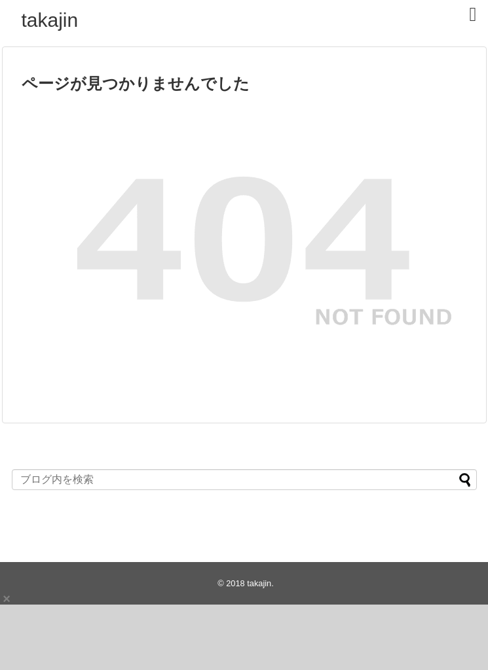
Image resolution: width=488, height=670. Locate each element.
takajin (50, 20)
